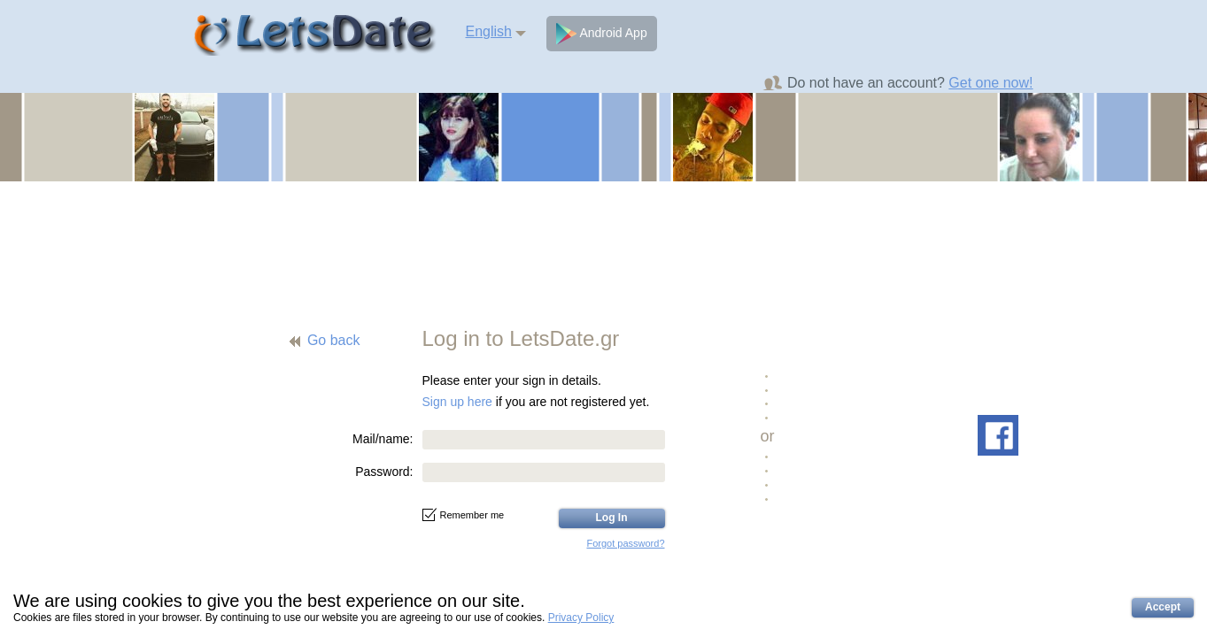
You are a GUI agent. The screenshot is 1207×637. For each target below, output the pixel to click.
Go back (333, 340)
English (489, 31)
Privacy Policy (581, 617)
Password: (384, 471)
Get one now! (990, 82)
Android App (601, 33)
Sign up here (457, 402)
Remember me (463, 515)
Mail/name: (382, 439)
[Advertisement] (604, 243)
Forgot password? (625, 543)
